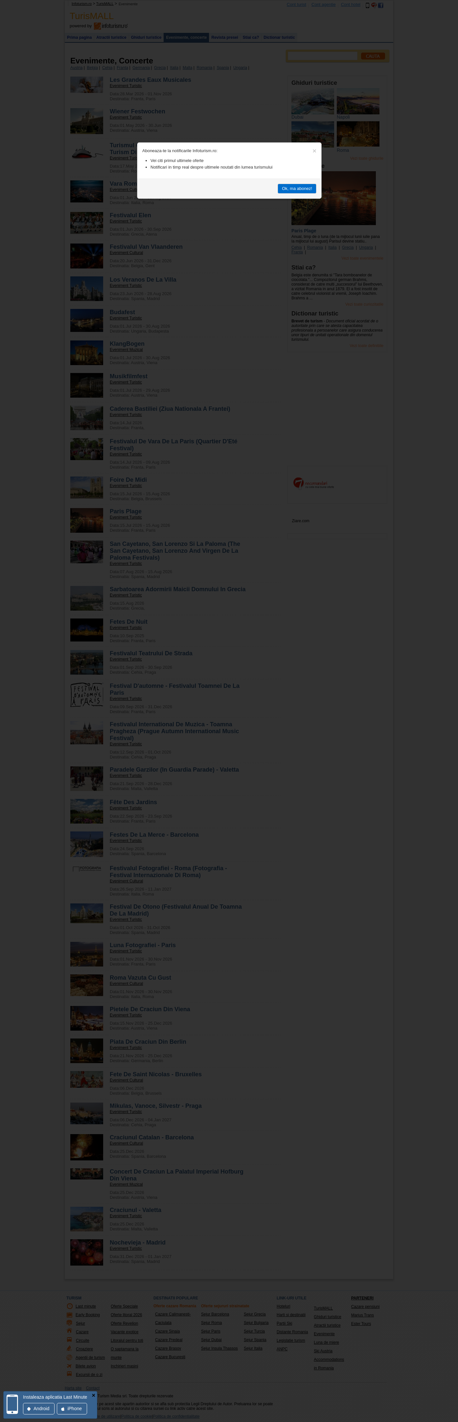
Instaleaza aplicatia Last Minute (55, 1397)
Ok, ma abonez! (297, 188)
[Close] (314, 151)
